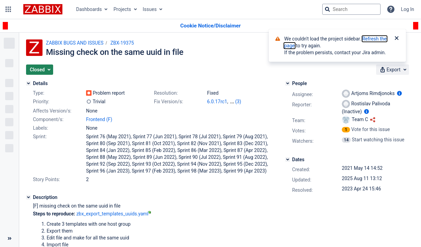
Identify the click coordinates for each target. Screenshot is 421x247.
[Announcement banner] (210, 26)
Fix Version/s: (168, 101)
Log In (407, 9)
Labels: (40, 128)
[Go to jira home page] (43, 9)
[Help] (390, 9)
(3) (238, 101)
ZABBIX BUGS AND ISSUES (75, 43)
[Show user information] (399, 93)
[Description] (28, 197)
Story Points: (46, 179)
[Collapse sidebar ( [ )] (9, 238)
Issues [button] (150, 9)
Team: (298, 120)
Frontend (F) (99, 119)
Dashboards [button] (89, 9)
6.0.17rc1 (217, 101)
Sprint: (40, 136)
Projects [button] (122, 9)
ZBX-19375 (122, 43)
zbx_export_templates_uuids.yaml (113, 213)
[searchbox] (351, 9)
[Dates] (287, 159)
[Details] (28, 83)
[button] (8, 9)
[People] (287, 83)
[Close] (396, 38)
